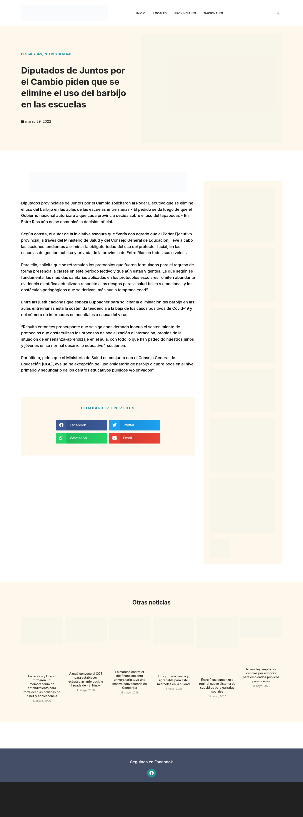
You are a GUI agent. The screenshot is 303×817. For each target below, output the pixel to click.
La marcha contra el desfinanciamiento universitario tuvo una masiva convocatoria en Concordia (129, 680)
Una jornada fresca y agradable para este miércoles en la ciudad (173, 680)
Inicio (140, 13)
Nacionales (213, 13)
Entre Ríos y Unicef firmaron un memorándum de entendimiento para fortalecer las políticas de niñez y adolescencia (42, 686)
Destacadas (31, 54)
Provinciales (185, 13)
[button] (278, 13)
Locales (159, 13)
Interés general (58, 54)
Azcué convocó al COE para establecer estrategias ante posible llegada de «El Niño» (85, 679)
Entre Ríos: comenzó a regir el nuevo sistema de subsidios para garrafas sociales (217, 685)
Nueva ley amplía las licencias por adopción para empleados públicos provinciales (261, 675)
